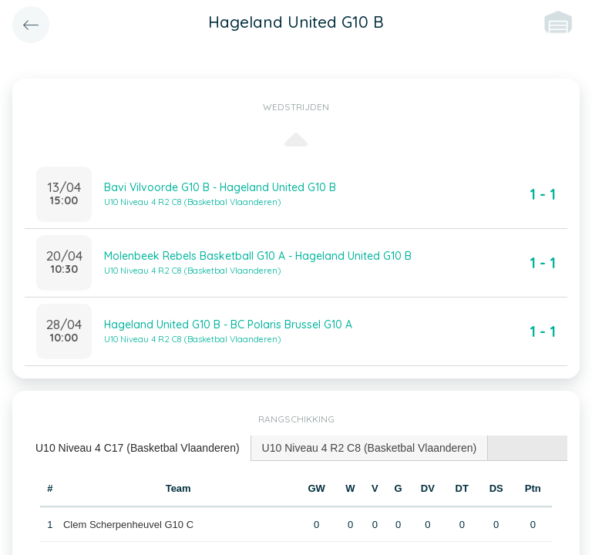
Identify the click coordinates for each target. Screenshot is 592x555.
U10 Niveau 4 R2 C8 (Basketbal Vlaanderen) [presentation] (369, 448)
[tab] (138, 448)
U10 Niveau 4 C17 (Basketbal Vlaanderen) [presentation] (137, 448)
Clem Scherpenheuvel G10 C (128, 524)
